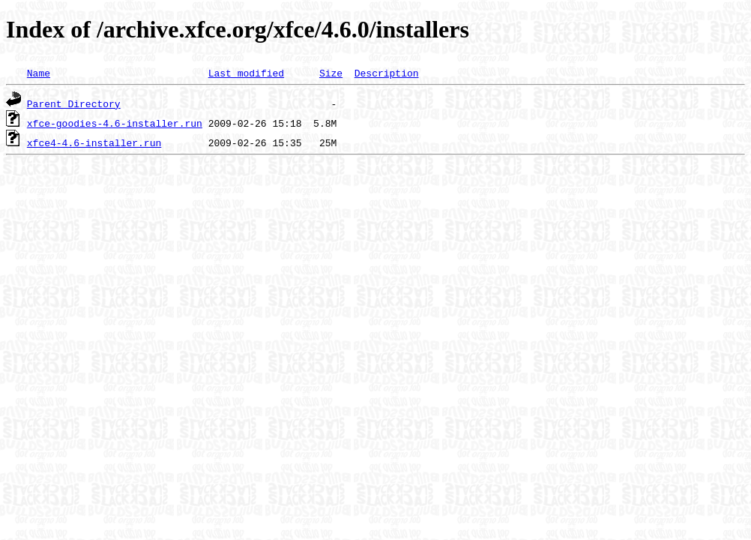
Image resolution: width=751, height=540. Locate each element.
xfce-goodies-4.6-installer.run (114, 123)
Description (387, 73)
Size (331, 73)
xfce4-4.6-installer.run (94, 142)
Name (38, 73)
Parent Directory (74, 103)
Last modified (246, 73)
